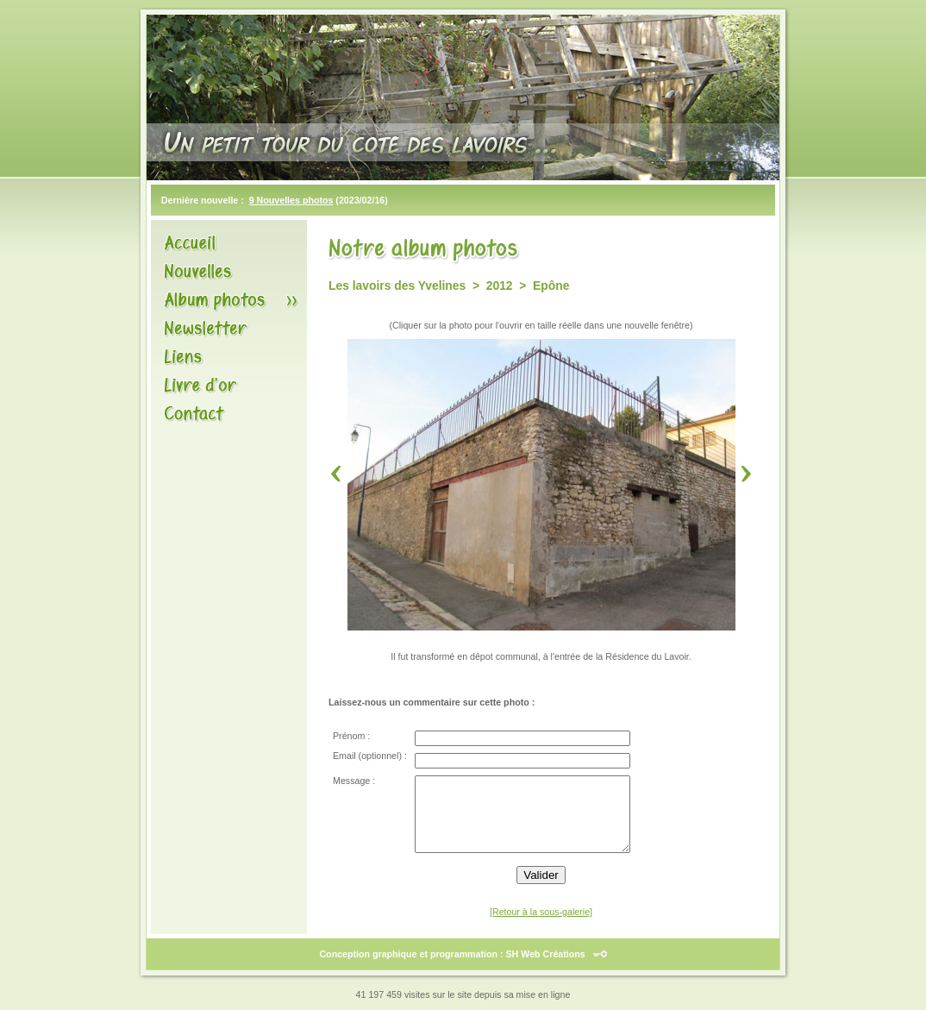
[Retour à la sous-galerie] (541, 911)
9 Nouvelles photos (291, 200)
